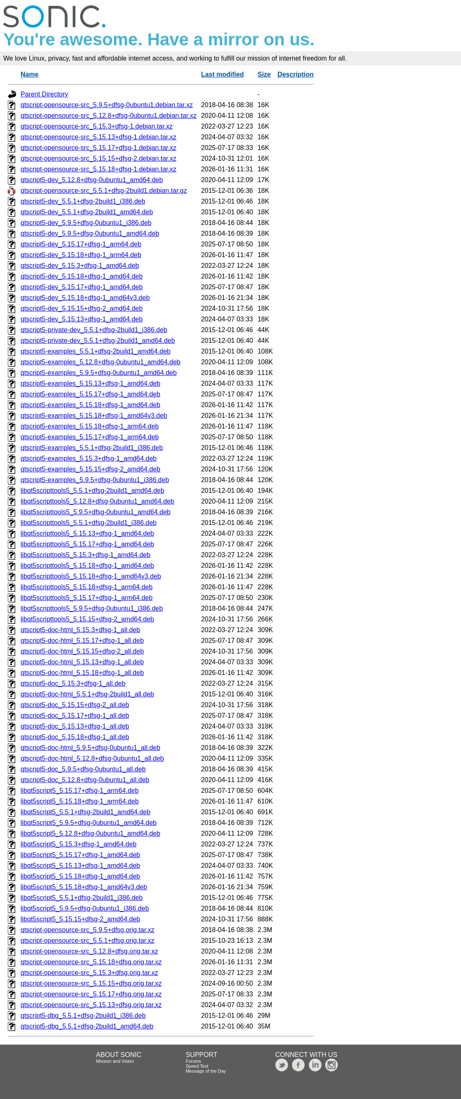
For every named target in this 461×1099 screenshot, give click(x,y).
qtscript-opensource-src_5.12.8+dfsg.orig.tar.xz (89, 951)
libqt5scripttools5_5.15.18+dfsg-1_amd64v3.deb (91, 576)
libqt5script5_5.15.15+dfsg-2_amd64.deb (80, 919)
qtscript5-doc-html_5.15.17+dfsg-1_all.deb (82, 640)
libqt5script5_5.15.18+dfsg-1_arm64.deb (80, 801)
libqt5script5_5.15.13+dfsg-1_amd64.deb (80, 865)
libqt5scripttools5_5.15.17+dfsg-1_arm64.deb (87, 597)
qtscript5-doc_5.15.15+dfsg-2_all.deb (75, 704)
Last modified (222, 74)
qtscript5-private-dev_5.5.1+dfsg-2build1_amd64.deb (98, 340)
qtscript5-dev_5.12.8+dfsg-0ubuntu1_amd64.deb (92, 179)
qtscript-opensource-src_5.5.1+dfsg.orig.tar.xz (87, 940)
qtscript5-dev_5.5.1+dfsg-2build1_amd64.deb (87, 212)
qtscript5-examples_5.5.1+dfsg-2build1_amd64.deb (95, 351)
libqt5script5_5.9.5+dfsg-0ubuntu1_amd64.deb (88, 822)
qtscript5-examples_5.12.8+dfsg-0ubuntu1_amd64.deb (100, 362)
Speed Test (197, 1066)
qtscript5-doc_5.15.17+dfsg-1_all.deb (75, 715)
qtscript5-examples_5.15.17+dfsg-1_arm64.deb (90, 437)
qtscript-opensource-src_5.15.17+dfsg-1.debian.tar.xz (98, 147)
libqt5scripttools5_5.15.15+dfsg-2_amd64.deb (87, 619)
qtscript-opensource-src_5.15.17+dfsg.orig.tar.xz (91, 994)
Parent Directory (44, 94)
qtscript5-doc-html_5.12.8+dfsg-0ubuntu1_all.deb (92, 758)
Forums (193, 1061)
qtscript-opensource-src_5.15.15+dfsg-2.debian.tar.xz (98, 158)
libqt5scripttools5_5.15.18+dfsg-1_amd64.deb (87, 565)
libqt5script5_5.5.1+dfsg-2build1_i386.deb (82, 897)
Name (30, 74)
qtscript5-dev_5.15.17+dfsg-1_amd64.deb (82, 287)
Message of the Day (206, 1071)
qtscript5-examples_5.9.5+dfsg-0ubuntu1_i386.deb (95, 479)
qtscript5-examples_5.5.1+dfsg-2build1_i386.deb (92, 447)
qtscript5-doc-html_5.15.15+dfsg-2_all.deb (82, 651)
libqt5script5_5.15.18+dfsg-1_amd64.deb (80, 876)
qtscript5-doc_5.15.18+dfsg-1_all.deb (75, 736)
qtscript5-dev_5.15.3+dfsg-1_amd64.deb (80, 265)
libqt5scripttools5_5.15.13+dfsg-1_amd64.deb (87, 533)
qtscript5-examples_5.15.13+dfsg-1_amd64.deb (90, 383)
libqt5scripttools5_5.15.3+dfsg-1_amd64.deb (85, 554)
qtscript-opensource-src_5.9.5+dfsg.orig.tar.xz (87, 929)
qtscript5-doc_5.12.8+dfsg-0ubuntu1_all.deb (85, 779)
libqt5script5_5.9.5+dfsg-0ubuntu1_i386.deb (85, 908)
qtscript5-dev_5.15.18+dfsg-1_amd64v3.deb (85, 297)
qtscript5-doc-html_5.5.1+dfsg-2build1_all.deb (87, 694)
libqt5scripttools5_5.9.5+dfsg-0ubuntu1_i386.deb (92, 608)
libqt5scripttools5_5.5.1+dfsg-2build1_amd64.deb (92, 490)
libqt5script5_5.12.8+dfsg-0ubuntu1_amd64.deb (90, 833)
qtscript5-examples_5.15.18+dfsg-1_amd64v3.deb (94, 415)
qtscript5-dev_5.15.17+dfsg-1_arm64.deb (81, 244)
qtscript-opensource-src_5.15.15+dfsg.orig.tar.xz (91, 983)
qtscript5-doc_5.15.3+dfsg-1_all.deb (73, 683)
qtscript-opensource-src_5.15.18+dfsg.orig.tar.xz (91, 961)
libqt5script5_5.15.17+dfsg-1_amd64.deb (80, 854)
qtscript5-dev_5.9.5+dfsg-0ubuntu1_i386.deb (86, 222)
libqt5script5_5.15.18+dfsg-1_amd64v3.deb (84, 886)
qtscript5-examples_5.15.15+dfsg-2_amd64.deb (90, 469)
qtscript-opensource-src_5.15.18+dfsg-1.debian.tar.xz (98, 169)
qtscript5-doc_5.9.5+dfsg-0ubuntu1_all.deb (83, 769)
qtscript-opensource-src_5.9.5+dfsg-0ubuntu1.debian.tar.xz (107, 104)
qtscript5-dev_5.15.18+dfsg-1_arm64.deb (81, 254)
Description (295, 74)
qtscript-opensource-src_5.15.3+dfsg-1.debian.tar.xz (97, 126)
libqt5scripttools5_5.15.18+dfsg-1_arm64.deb (87, 587)
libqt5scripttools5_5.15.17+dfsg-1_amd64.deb (87, 544)
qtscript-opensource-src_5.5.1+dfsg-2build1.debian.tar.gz (104, 190)
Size (264, 74)
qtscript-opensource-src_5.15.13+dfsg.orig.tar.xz (91, 1004)
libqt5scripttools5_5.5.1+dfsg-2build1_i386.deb (88, 522)
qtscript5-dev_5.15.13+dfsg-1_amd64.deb (82, 319)
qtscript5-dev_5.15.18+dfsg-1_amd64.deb (82, 276)
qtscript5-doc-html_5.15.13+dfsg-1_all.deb (82, 661)
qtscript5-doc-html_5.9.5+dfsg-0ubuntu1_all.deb (90, 747)
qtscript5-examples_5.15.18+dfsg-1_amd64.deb (90, 404)
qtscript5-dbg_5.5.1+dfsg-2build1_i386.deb (83, 1015)
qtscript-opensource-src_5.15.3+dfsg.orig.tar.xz (89, 972)
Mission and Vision (115, 1061)
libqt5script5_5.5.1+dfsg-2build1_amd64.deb (85, 811)
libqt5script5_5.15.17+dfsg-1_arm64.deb (80, 790)
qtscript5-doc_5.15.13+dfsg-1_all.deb (75, 726)
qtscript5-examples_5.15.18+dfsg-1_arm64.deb (90, 426)
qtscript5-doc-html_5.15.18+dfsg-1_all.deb (82, 672)
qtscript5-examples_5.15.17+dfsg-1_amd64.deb (90, 394)
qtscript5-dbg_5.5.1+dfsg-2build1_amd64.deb (87, 1026)
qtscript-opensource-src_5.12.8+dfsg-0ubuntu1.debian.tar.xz (108, 115)
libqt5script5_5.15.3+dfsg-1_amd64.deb (79, 844)
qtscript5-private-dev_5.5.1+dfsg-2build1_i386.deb (94, 329)
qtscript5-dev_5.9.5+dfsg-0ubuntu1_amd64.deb (90, 233)
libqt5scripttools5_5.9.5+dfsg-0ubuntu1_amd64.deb (95, 512)
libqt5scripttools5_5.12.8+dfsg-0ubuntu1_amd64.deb (97, 501)
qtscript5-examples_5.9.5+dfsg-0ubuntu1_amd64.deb (99, 372)
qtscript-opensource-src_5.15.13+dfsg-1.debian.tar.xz (98, 137)
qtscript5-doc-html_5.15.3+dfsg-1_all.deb (80, 629)
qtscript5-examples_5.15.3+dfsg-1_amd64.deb (88, 458)
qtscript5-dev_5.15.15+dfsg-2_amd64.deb (82, 308)
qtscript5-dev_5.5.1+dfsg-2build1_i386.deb (83, 201)
